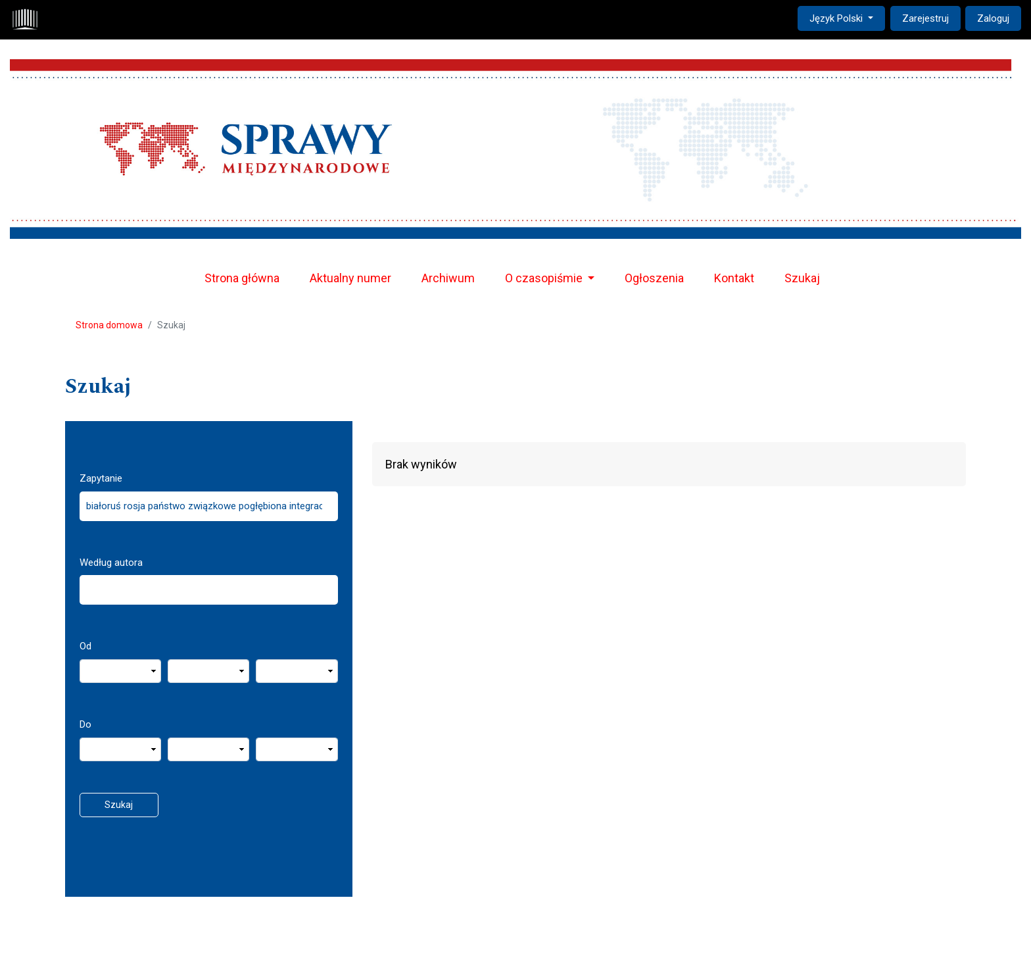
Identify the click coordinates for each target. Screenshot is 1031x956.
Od (85, 646)
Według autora (111, 562)
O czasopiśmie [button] (545, 278)
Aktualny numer (350, 278)
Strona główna (241, 278)
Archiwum (448, 278)
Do (85, 724)
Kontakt (734, 278)
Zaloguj (993, 18)
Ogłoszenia (654, 278)
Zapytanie (101, 478)
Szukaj (802, 278)
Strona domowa (109, 325)
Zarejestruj (925, 18)
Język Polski (847, 17)
